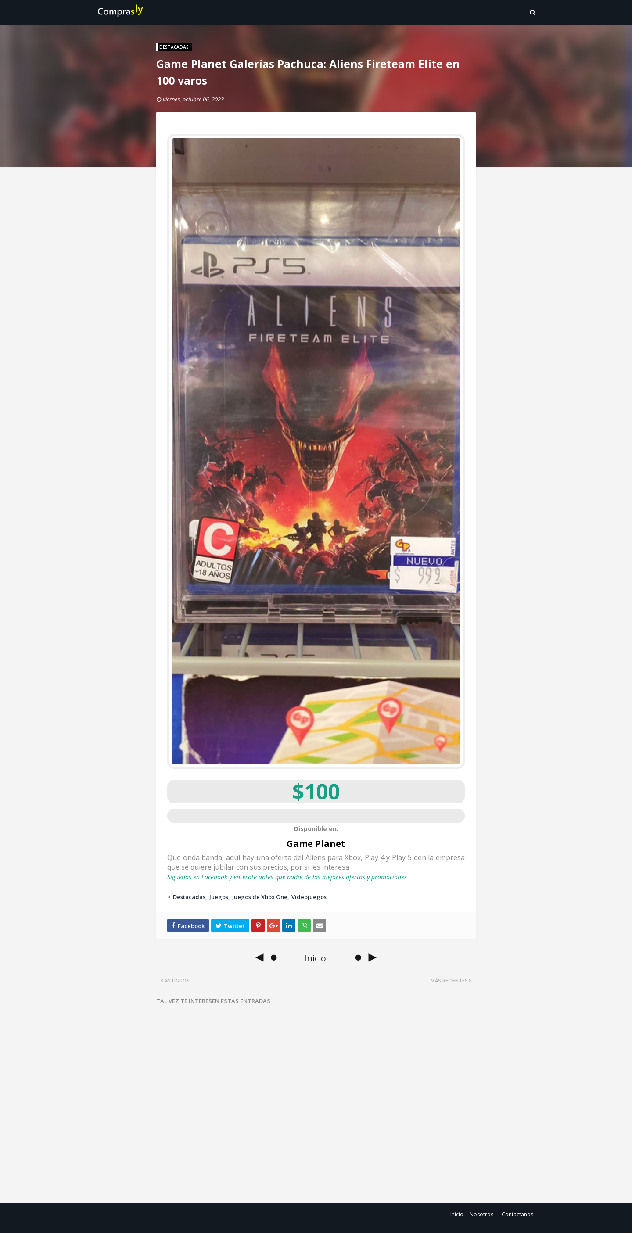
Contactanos (517, 1214)
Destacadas (189, 897)
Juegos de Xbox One (259, 897)
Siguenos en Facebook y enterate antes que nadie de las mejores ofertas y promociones (287, 877)
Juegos (218, 897)
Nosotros (481, 1214)
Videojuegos (309, 897)
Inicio (456, 1214)
